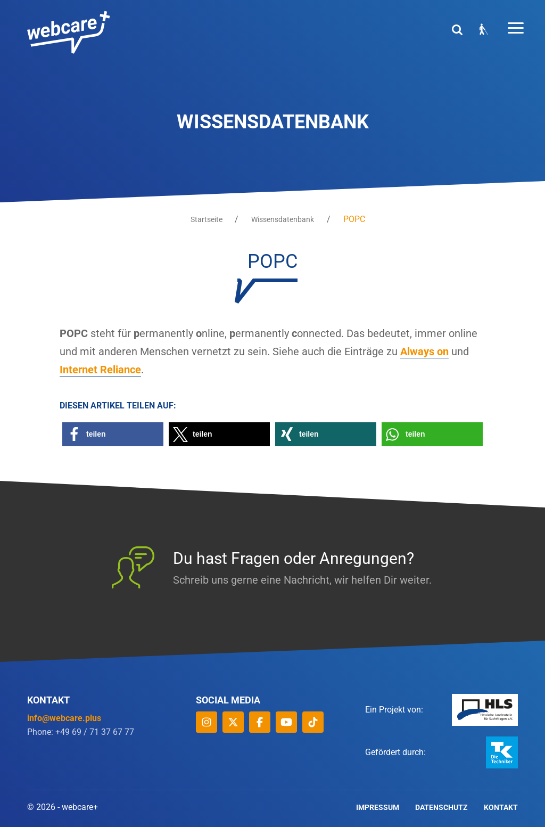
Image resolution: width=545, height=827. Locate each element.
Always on (424, 352)
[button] (112, 434)
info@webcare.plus (64, 718)
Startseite (206, 219)
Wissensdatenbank (282, 219)
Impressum (377, 807)
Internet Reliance (100, 370)
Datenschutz (441, 807)
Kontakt (501, 807)
